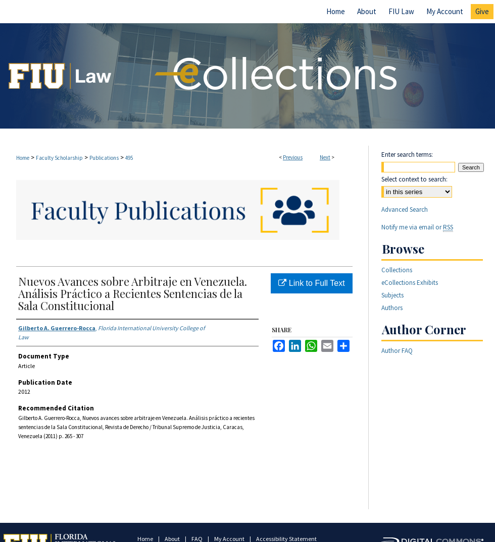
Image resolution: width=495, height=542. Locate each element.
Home (22, 157)
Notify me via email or (417, 227)
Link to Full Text (311, 283)
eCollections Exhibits (409, 282)
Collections (396, 270)
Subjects (392, 295)
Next (325, 157)
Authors (392, 308)
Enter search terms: (407, 154)
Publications (104, 157)
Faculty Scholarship (59, 157)
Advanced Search (404, 209)
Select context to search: (414, 179)
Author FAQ (397, 350)
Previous (293, 157)
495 (129, 157)
